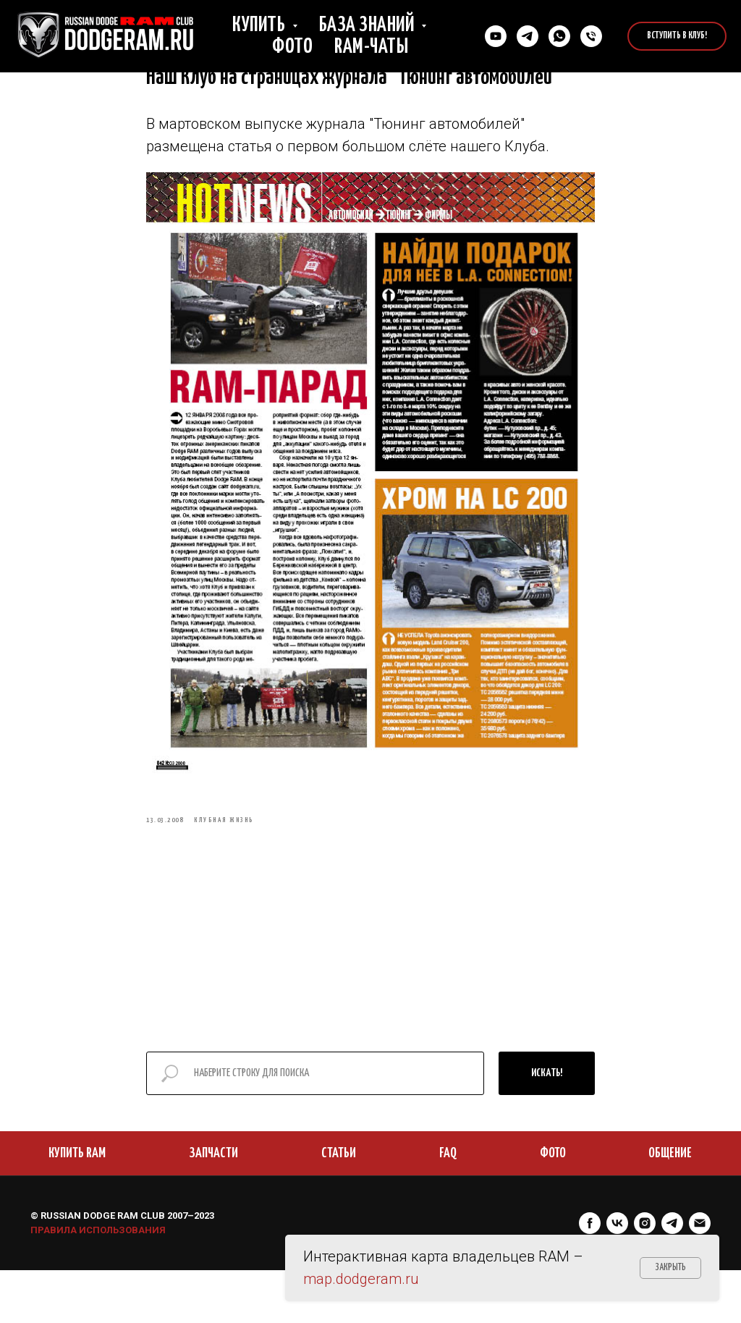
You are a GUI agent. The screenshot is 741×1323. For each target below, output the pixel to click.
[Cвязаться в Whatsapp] (559, 36)
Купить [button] (260, 25)
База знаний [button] (368, 25)
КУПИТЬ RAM (77, 1206)
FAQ (448, 1206)
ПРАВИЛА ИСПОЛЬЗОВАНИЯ (98, 1282)
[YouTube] (496, 36)
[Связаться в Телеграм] (527, 36)
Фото (292, 47)
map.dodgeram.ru (361, 1279)
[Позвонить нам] (591, 36)
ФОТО (553, 1206)
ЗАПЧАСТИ (213, 1206)
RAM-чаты (371, 47)
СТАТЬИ (338, 1206)
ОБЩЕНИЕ (670, 1206)
